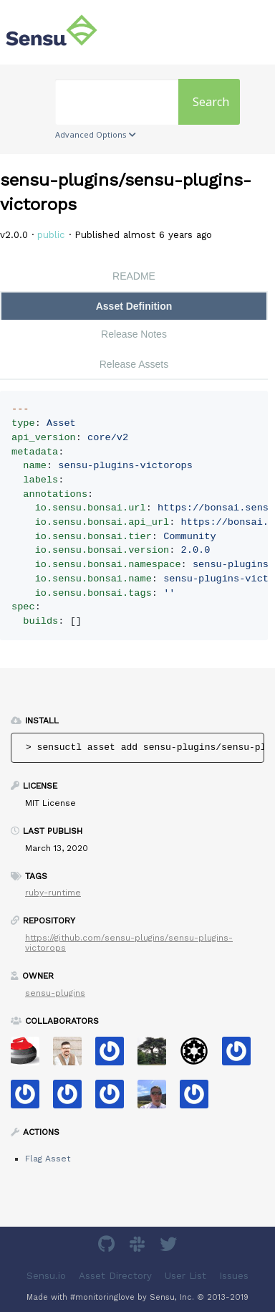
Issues (234, 1275)
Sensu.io (46, 1275)
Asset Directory (115, 1275)
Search (211, 102)
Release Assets (134, 364)
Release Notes (134, 334)
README (133, 276)
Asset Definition (134, 306)
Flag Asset (47, 1159)
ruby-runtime (53, 893)
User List (185, 1275)
